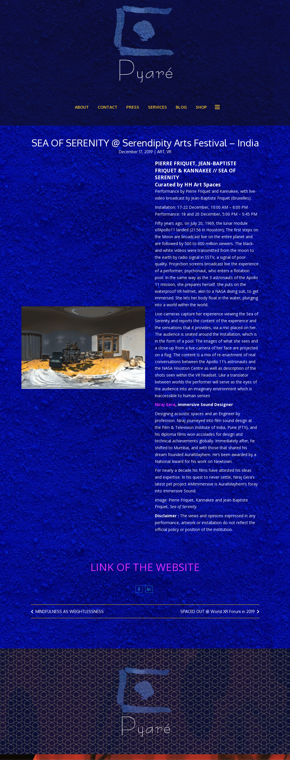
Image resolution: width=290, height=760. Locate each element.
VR (169, 155)
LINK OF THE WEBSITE (145, 571)
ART (161, 155)
